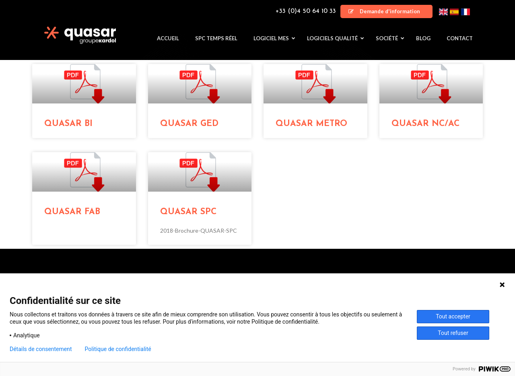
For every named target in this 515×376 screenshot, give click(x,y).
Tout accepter (453, 316)
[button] (386, 11)
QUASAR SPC (188, 212)
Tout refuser (453, 333)
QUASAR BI (68, 124)
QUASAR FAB (72, 212)
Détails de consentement (41, 349)
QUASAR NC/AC (425, 124)
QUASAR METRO (311, 124)
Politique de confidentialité (118, 349)
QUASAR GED (189, 124)
